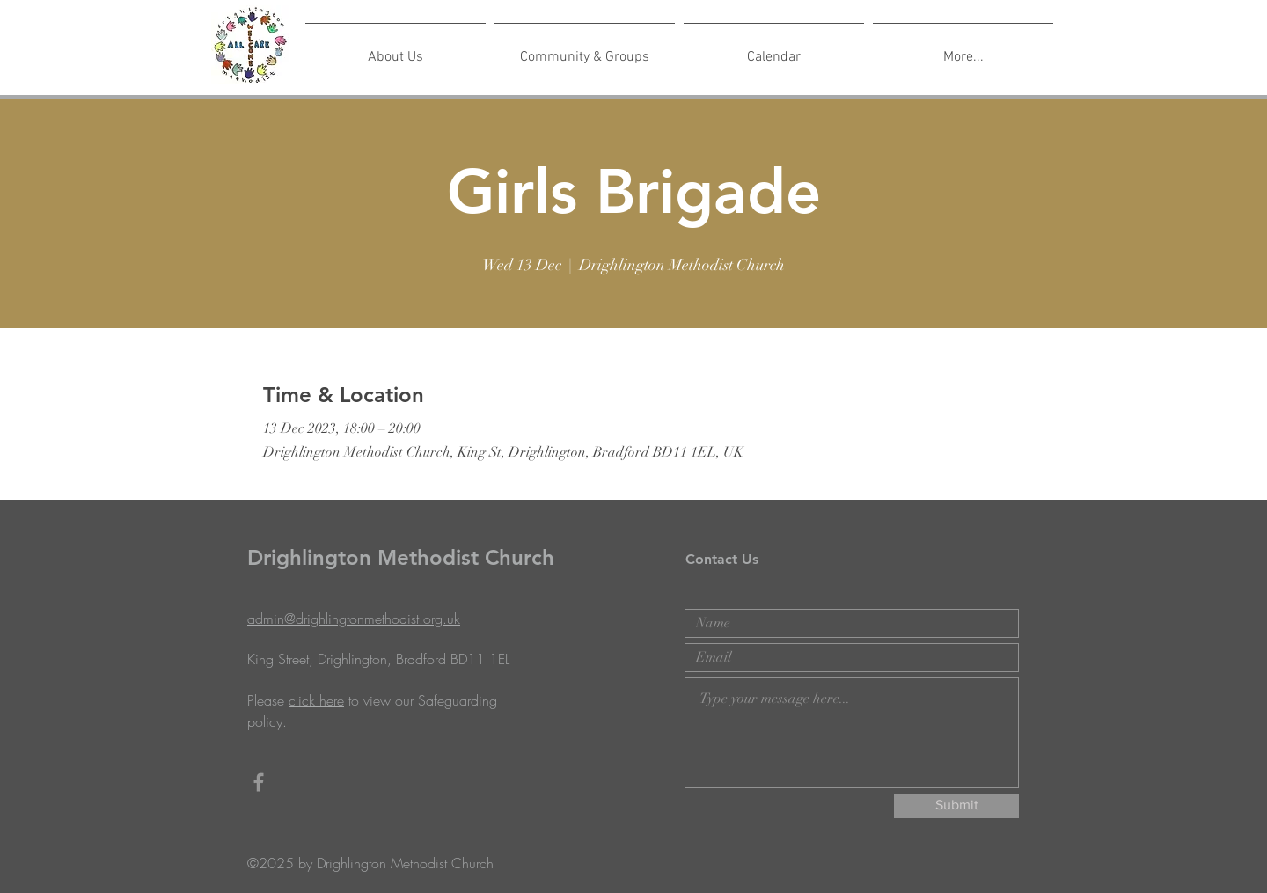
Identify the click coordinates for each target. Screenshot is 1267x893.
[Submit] (956, 806)
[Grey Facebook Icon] (258, 782)
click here (316, 700)
